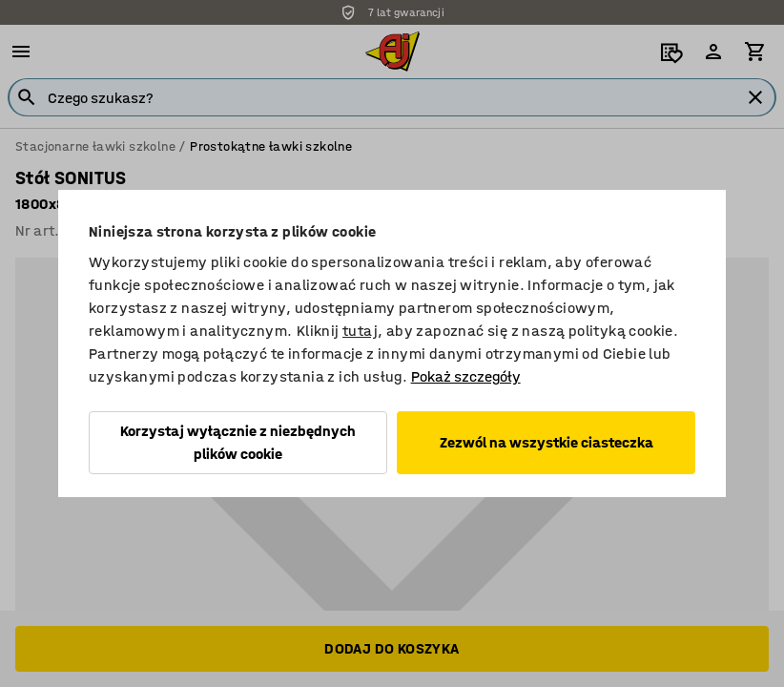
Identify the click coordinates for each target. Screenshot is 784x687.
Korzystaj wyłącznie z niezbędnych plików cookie (238, 442)
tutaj (360, 331)
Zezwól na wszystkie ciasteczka (546, 442)
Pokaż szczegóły (466, 376)
